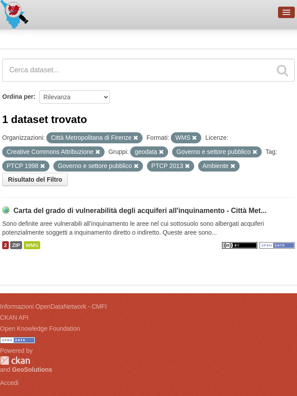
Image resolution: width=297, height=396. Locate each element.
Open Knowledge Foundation (40, 328)
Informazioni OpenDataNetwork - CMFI (53, 306)
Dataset (16, 37)
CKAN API (14, 317)
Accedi (9, 382)
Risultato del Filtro (35, 179)
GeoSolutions (32, 369)
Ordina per (18, 96)
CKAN (15, 360)
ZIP (16, 245)
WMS (32, 245)
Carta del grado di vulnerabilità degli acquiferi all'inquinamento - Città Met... (140, 210)
